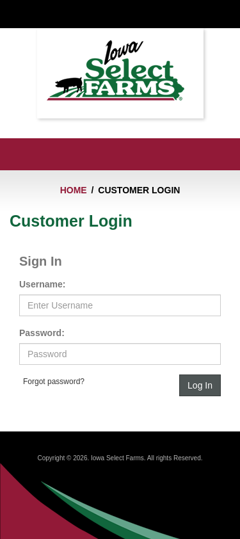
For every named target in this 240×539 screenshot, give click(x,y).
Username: (42, 284)
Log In (200, 385)
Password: (42, 333)
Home (73, 190)
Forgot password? (53, 381)
